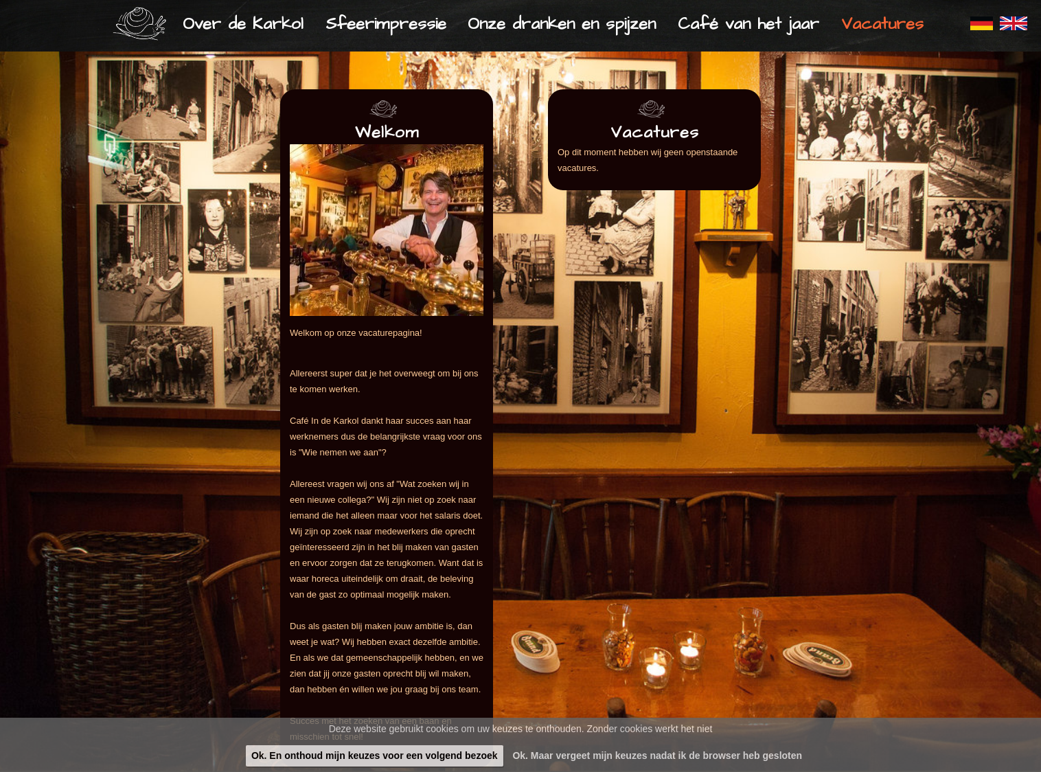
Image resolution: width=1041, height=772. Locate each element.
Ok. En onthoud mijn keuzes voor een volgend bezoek (374, 755)
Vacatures (654, 132)
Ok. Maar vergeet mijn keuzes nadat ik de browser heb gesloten (657, 755)
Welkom (387, 132)
